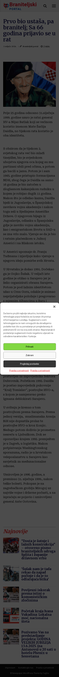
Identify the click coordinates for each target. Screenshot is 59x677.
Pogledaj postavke (29, 363)
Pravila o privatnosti (19, 370)
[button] (54, 306)
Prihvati (29, 346)
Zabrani (30, 355)
